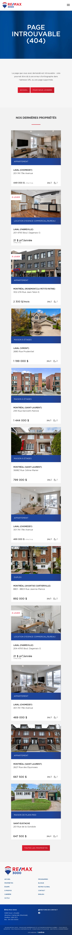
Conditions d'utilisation (40, 929)
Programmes (43, 879)
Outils (7, 898)
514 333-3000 (13, 919)
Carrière (7, 894)
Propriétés (8, 883)
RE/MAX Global (44, 886)
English (41, 894)
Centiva (40, 932)
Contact (41, 890)
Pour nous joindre (42, 90)
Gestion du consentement (59, 929)
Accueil (24, 90)
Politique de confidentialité (21, 929)
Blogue (41, 883)
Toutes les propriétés (36, 848)
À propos (8, 890)
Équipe (7, 886)
